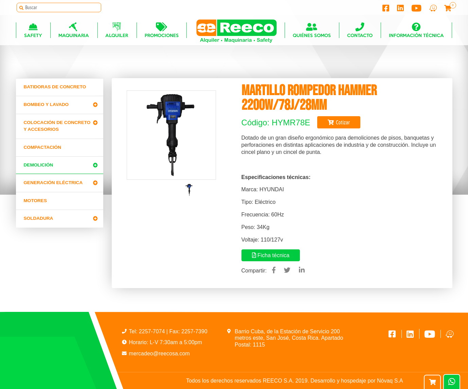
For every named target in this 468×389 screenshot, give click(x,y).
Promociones (161, 31)
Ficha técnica (271, 255)
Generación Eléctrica (53, 182)
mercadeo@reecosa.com (159, 353)
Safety (33, 31)
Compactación (42, 147)
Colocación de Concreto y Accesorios (57, 126)
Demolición (38, 164)
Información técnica (416, 31)
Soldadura (38, 218)
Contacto (360, 31)
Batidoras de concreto (55, 86)
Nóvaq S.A (390, 381)
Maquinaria (73, 31)
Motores (35, 200)
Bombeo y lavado (46, 104)
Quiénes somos (312, 31)
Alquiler (116, 31)
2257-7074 (152, 331)
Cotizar (339, 122)
